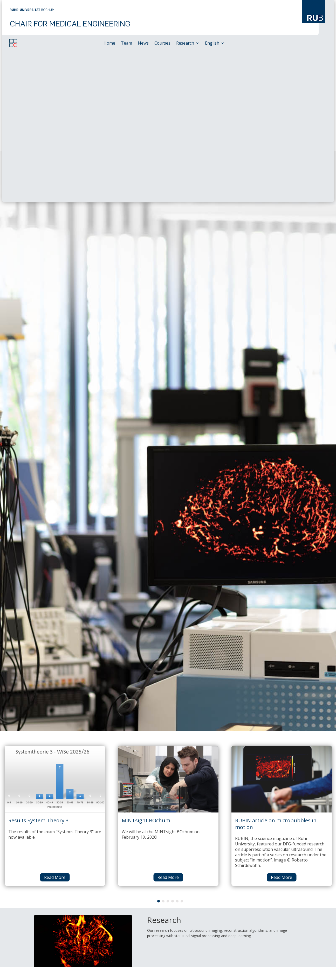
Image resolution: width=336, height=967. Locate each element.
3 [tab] (168, 750)
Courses (162, 43)
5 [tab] (177, 750)
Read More (54, 726)
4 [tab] (172, 750)
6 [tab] (182, 750)
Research (185, 43)
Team (126, 43)
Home (109, 43)
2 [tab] (163, 750)
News (143, 43)
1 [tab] (158, 750)
